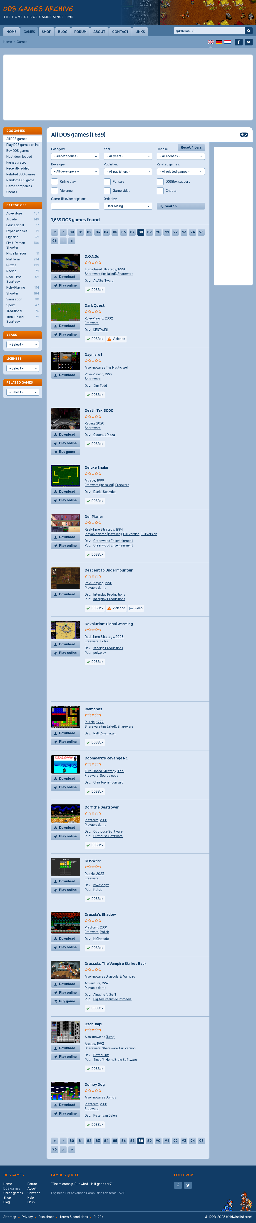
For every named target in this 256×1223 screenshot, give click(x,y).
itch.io (97, 890)
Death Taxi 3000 (99, 410)
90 (158, 232)
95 (201, 232)
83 (98, 232)
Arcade (90, 480)
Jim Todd (100, 386)
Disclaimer (46, 1217)
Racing (90, 423)
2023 (119, 637)
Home (12, 31)
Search (171, 206)
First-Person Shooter (22, 245)
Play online (68, 285)
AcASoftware (103, 281)
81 (80, 232)
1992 (108, 374)
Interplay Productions (109, 595)
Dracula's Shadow (100, 914)
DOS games (13, 1174)
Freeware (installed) (99, 485)
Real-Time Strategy (99, 530)
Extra (104, 641)
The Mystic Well (117, 367)
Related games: (168, 164)
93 (184, 232)
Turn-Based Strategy (100, 269)
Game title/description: (68, 199)
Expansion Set (22, 231)
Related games (19, 382)
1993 (100, 1044)
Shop (46, 31)
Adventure (92, 983)
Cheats (11, 192)
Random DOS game (20, 180)
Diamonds (93, 708)
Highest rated (16, 163)
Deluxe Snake (96, 467)
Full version (131, 534)
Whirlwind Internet (239, 1217)
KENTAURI (100, 330)
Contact (120, 31)
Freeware (92, 323)
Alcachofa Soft (104, 995)
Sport (22, 305)
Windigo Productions (108, 648)
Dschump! (93, 1023)
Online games (13, 1193)
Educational (22, 225)
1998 (121, 269)
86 (123, 232)
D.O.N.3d (92, 256)
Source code (109, 776)
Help (30, 1198)
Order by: (110, 199)
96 (54, 241)
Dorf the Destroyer (102, 807)
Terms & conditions (74, 1217)
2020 (100, 423)
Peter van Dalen (105, 1116)
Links (140, 31)
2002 (109, 318)
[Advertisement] (128, 87)
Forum (80, 31)
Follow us (184, 1174)
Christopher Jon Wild (108, 782)
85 (115, 232)
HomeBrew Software (121, 1060)
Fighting (22, 237)
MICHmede (101, 939)
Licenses (13, 358)
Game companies (19, 186)
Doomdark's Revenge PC (106, 758)
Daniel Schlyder (104, 492)
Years (11, 334)
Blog (62, 31)
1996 (105, 983)
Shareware (125, 274)
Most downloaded (19, 157)
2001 (103, 820)
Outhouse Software (108, 832)
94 (192, 232)
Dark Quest (95, 305)
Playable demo (95, 588)
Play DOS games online (23, 145)
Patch (104, 932)
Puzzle (90, 722)
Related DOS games (20, 174)
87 (132, 232)
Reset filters (191, 148)
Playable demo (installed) (103, 534)
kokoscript (101, 885)
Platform (91, 820)
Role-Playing (94, 318)
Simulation (22, 299)
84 (106, 232)
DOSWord (93, 860)
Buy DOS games (18, 151)
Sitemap (9, 1217)
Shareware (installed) (100, 274)
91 (167, 232)
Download (67, 277)
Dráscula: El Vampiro (120, 976)
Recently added (18, 168)
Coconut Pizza (104, 435)
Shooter (22, 293)
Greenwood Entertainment (113, 541)
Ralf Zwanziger (104, 733)
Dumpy (111, 1097)
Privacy (27, 1217)
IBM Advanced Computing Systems (91, 1193)
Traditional (22, 311)
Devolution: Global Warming (109, 623)
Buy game (67, 452)
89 (149, 232)
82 (89, 232)
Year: (107, 149)
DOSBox (97, 555)
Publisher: (111, 164)
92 (175, 232)
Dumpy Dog (95, 1084)
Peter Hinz (101, 1055)
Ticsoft (98, 1060)
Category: (58, 149)
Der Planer (94, 516)
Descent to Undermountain (109, 570)
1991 (120, 771)
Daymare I (93, 354)
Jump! (110, 1037)
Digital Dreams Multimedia (112, 999)
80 (72, 232)
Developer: (59, 164)
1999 (100, 480)
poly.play (99, 653)
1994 (119, 530)
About (99, 31)
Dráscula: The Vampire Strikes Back (116, 963)
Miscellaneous (22, 253)
